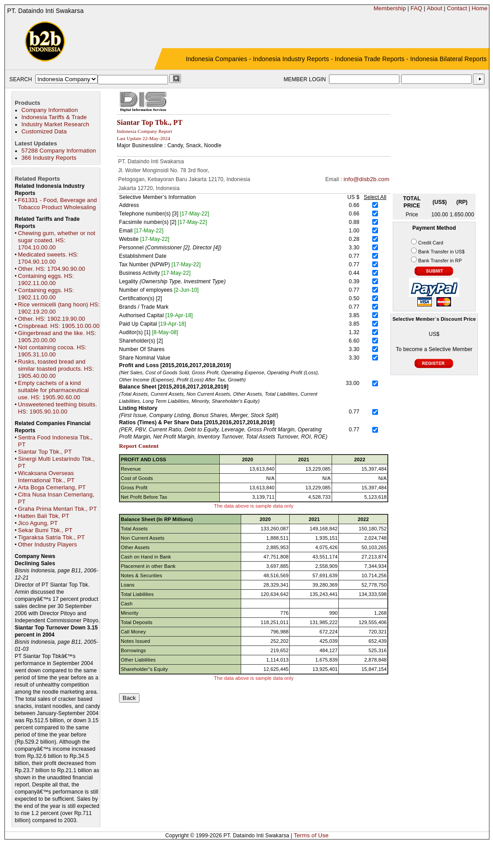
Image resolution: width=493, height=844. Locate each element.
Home (479, 8)
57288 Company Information (58, 150)
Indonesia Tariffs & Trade (54, 117)
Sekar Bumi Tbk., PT (45, 530)
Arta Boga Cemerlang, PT (52, 487)
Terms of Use (311, 835)
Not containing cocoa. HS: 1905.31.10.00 (52, 351)
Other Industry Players (47, 544)
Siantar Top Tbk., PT (45, 451)
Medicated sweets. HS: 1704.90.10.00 (48, 258)
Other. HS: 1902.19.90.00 (51, 318)
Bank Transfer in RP (440, 260)
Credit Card (430, 242)
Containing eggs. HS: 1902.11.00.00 (46, 279)
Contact (457, 8)
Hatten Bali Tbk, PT (43, 516)
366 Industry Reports (48, 157)
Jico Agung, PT (38, 523)
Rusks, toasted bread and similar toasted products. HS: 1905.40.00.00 (56, 368)
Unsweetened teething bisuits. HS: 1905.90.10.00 (57, 408)
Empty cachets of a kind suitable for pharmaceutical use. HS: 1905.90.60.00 (53, 390)
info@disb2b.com (367, 179)
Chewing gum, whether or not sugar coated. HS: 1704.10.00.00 (56, 240)
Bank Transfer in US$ (441, 251)
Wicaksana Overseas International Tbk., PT (46, 477)
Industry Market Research (55, 124)
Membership (390, 8)
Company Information (49, 110)
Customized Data (44, 131)
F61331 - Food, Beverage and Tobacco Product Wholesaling (57, 204)
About (435, 8)
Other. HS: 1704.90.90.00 (51, 268)
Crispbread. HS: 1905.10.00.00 (58, 326)
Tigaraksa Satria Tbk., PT (51, 537)
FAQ (416, 8)
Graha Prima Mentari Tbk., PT (57, 508)
